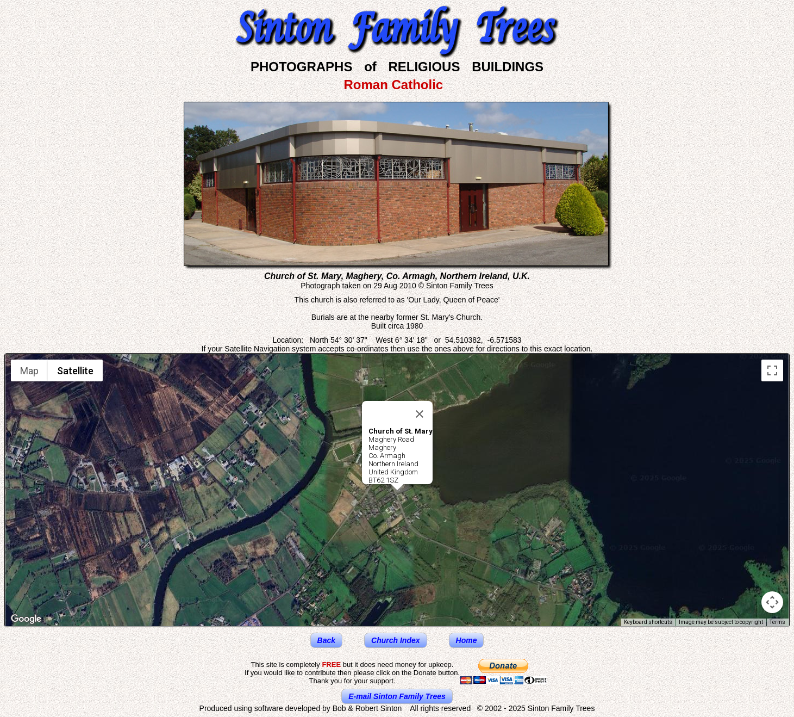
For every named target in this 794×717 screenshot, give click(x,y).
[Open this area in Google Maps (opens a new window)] (26, 619)
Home (466, 640)
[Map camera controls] (772, 602)
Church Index (395, 640)
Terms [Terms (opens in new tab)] (777, 622)
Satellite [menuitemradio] (75, 370)
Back (326, 640)
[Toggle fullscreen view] (772, 370)
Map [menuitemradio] (29, 370)
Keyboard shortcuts (648, 622)
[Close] (420, 414)
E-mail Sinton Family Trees (397, 696)
